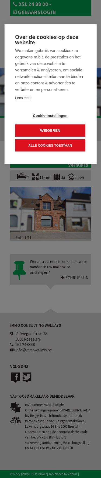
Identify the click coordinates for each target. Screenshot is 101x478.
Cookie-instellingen (50, 116)
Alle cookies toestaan (50, 145)
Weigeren (50, 130)
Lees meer (23, 98)
